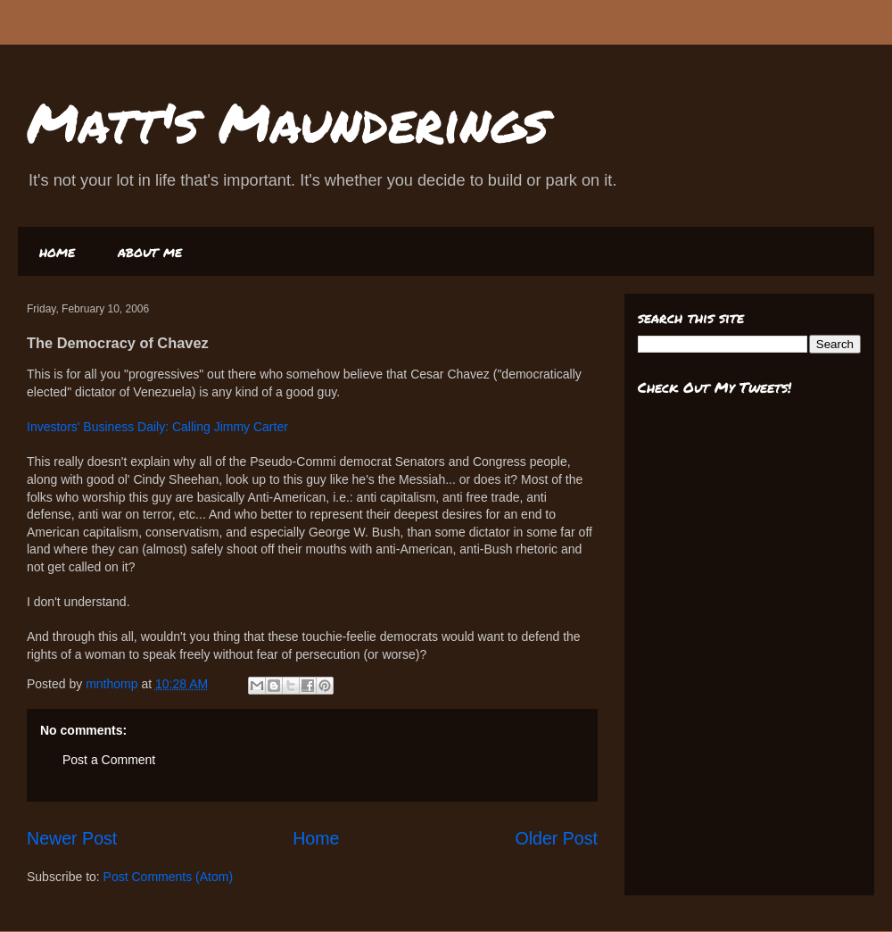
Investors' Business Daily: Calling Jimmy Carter (157, 427)
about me (150, 251)
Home (316, 838)
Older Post (556, 838)
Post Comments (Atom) (168, 877)
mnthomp (113, 684)
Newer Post (72, 838)
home (57, 251)
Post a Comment (108, 760)
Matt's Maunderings (288, 121)
